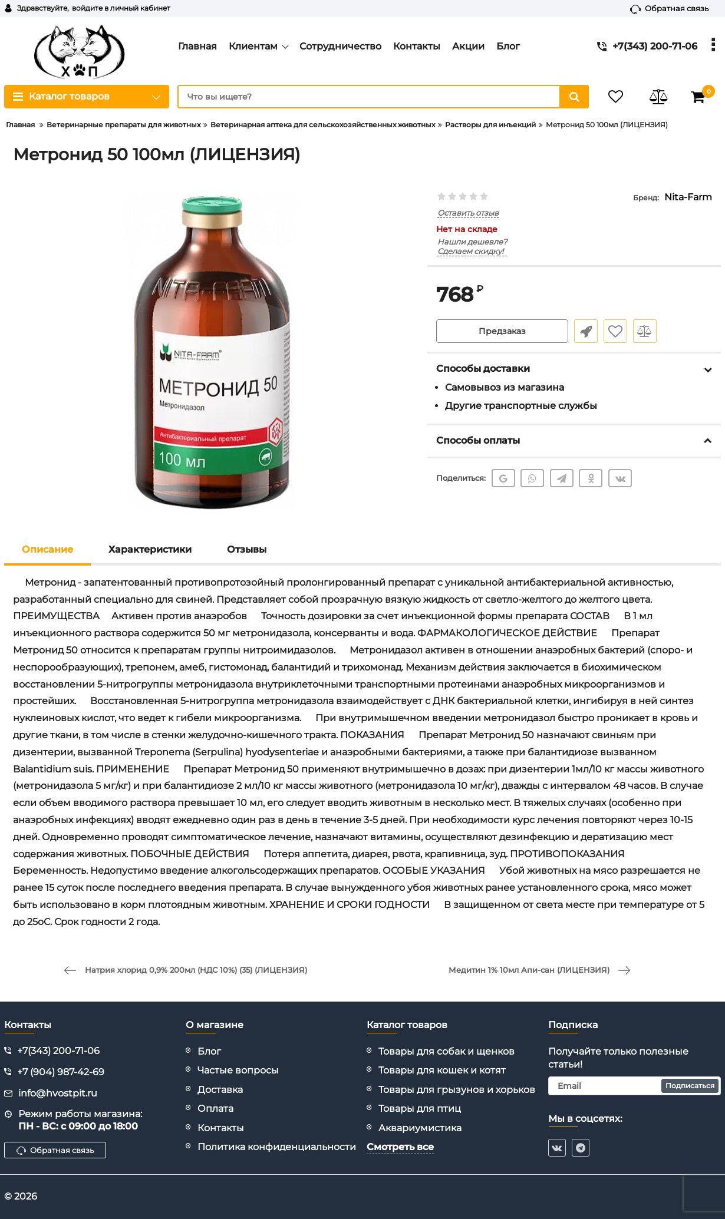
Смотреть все (400, 1146)
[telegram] (580, 1148)
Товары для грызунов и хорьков (456, 1089)
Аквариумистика (420, 1128)
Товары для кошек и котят (442, 1070)
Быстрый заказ (586, 331)
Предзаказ (502, 331)
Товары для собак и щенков (446, 1051)
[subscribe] (634, 1085)
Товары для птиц (419, 1108)
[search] (383, 96)
